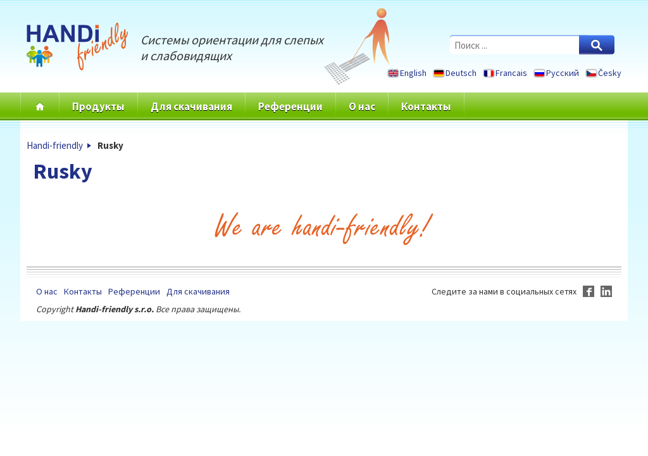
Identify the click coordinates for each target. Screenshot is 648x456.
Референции (290, 106)
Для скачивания (191, 106)
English (413, 73)
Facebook (588, 291)
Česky (609, 73)
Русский (562, 73)
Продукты (98, 106)
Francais (511, 73)
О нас (362, 106)
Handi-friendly (55, 145)
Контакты (426, 106)
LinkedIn (606, 291)
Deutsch (461, 73)
